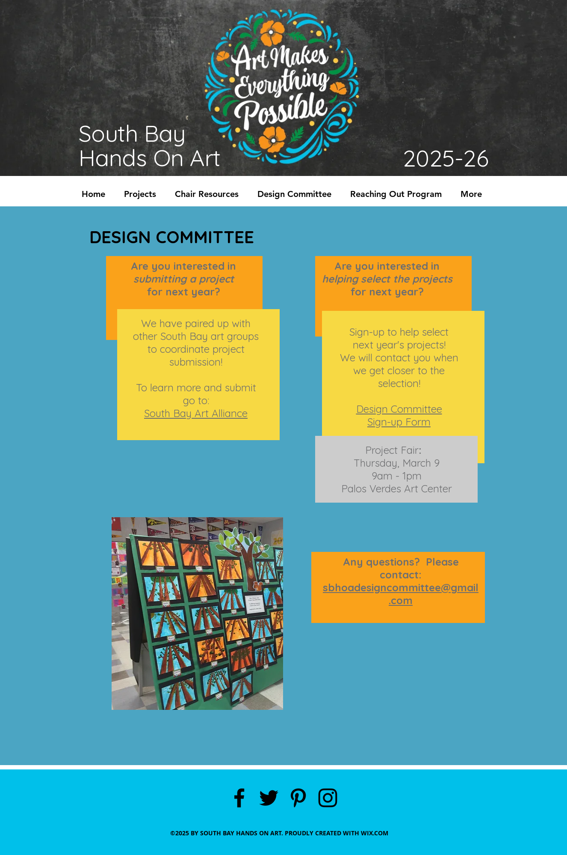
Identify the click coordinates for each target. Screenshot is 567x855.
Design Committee (399, 408)
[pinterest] (298, 797)
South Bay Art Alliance (196, 413)
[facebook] (239, 797)
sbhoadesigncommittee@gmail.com (400, 594)
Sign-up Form (399, 421)
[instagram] (327, 797)
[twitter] (268, 797)
